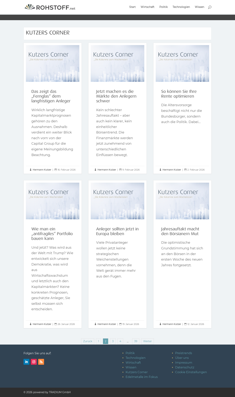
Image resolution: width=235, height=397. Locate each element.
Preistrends (183, 353)
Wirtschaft (147, 7)
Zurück (87, 341)
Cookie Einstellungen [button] (191, 372)
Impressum (183, 362)
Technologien (181, 7)
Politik (163, 7)
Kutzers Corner (137, 372)
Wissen (199, 7)
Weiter (147, 341)
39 (135, 341)
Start (132, 7)
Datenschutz (184, 367)
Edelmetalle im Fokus (142, 377)
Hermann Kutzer (42, 169)
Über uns (182, 358)
